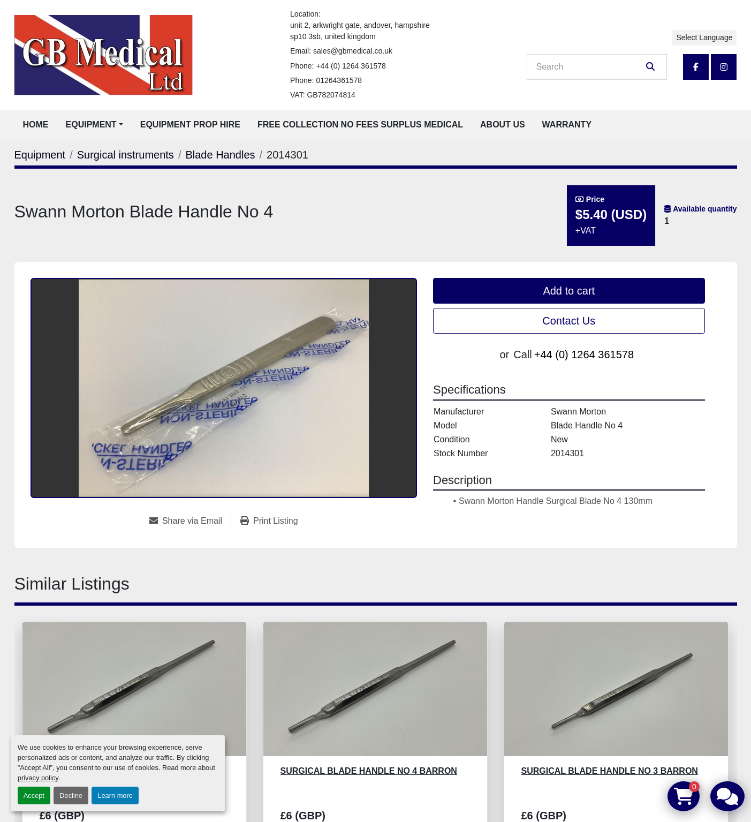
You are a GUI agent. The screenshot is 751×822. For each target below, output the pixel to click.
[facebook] (696, 67)
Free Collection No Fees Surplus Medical (360, 124)
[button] (94, 125)
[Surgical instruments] (125, 155)
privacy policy (38, 778)
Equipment (91, 124)
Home (36, 124)
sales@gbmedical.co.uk (352, 51)
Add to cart (569, 291)
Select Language (704, 37)
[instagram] (724, 67)
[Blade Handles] (220, 155)
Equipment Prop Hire (190, 124)
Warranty (566, 124)
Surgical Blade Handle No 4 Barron (368, 770)
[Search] (589, 67)
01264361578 (339, 80)
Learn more (114, 795)
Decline (70, 795)
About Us (502, 124)
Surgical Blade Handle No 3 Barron (609, 770)
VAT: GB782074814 (322, 95)
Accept (34, 795)
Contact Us (568, 321)
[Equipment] (40, 155)
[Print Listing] (269, 521)
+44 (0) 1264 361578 (350, 66)
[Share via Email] (190, 521)
